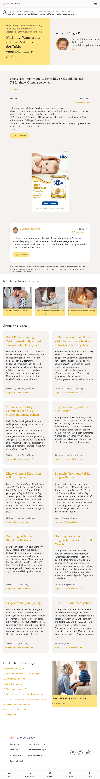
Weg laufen (11, 714)
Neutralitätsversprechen (36, 744)
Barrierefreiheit (16, 761)
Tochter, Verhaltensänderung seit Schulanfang (26, 699)
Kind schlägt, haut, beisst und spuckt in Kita (25, 694)
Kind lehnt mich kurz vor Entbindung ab (23, 673)
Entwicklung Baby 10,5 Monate (19, 679)
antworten (22, 254)
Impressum (15, 744)
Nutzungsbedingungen (36, 750)
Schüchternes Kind (14, 684)
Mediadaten (15, 750)
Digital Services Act (35, 755)
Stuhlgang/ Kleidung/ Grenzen (19, 689)
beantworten (20, 135)
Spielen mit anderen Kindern (18, 704)
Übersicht (17, 89)
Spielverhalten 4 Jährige (16, 668)
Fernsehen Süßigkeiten (16, 709)
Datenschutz (15, 755)
